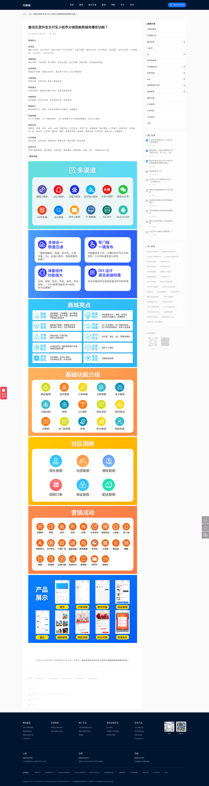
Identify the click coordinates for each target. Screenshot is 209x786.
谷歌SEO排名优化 (57, 731)
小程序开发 (26, 738)
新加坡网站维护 (109, 772)
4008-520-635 (177, 5)
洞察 (113, 5)
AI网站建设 (151, 29)
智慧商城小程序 (153, 85)
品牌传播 (150, 73)
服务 (81, 5)
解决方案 (92, 5)
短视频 (81, 735)
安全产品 (138, 723)
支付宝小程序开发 (79, 772)
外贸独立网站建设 (57, 727)
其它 (149, 123)
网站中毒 (145, 772)
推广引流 (83, 723)
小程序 (150, 48)
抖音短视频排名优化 (85, 727)
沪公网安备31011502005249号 (104, 781)
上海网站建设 (134, 772)
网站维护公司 (49, 772)
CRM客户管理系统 (113, 731)
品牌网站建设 (27, 731)
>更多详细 (32, 156)
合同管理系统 (111, 735)
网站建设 (27, 723)
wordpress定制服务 (64, 772)
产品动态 (150, 117)
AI (148, 54)
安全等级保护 (139, 727)
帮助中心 (38, 772)
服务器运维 (138, 735)
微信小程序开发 (94, 772)
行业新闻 (150, 104)
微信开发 (150, 42)
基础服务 (150, 91)
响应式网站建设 (28, 727)
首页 (72, 5)
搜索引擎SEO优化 (85, 731)
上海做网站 (121, 772)
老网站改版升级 (28, 735)
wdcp (165, 772)
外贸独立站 (151, 35)
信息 (30, 14)
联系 (132, 5)
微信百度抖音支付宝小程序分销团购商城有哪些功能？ (105, 660)
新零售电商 (151, 60)
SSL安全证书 (138, 738)
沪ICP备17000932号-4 (63, 781)
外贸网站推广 (152, 67)
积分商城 (110, 727)
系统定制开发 (112, 723)
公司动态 (150, 110)
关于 (123, 5)
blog (149, 79)
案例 (104, 5)
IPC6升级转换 (139, 731)
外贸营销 (55, 723)
